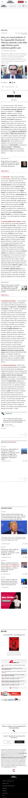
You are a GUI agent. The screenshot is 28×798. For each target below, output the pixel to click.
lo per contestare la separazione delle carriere (12, 350)
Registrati (19, 741)
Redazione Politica (6, 460)
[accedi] (25, 2)
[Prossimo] (25, 434)
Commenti (4, 82)
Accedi (8, 741)
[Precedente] (21, 434)
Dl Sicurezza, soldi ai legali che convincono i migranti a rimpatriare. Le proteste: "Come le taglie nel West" (10, 551)
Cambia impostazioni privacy (8, 785)
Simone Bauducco (5, 574)
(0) (26, 543)
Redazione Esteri (5, 543)
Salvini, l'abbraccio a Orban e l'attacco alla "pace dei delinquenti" (9, 569)
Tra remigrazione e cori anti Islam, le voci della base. (10, 565)
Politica (4, 30)
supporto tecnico (7, 766)
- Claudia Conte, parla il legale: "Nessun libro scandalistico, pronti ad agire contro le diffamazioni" (13, 675)
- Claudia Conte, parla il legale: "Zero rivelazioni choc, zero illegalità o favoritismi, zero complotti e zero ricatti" (13, 678)
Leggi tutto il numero (14, 654)
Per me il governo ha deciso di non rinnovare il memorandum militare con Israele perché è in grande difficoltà (14, 420)
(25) (25, 587)
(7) (4, 428)
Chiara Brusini (5, 587)
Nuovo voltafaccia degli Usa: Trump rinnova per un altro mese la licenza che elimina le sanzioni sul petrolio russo (9, 582)
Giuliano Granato (8, 424)
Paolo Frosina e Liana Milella (8, 50)
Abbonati (20, 1)
